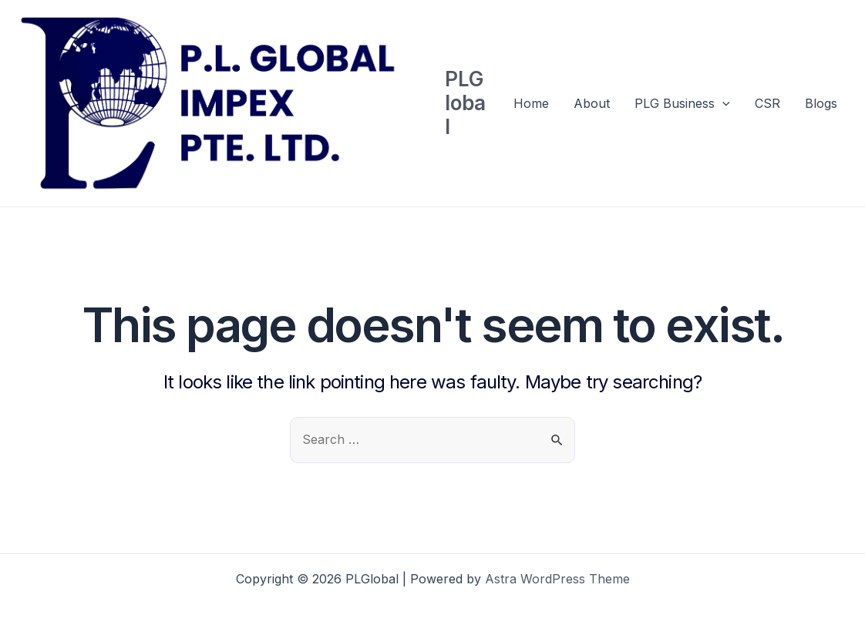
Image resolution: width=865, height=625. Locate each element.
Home (531, 103)
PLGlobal (465, 103)
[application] (722, 103)
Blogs (821, 103)
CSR (767, 103)
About (592, 103)
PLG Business (682, 103)
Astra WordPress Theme (557, 578)
